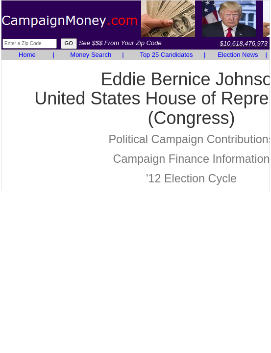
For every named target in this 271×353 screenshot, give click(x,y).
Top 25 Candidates (166, 54)
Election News (238, 54)
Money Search (90, 54)
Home (27, 54)
